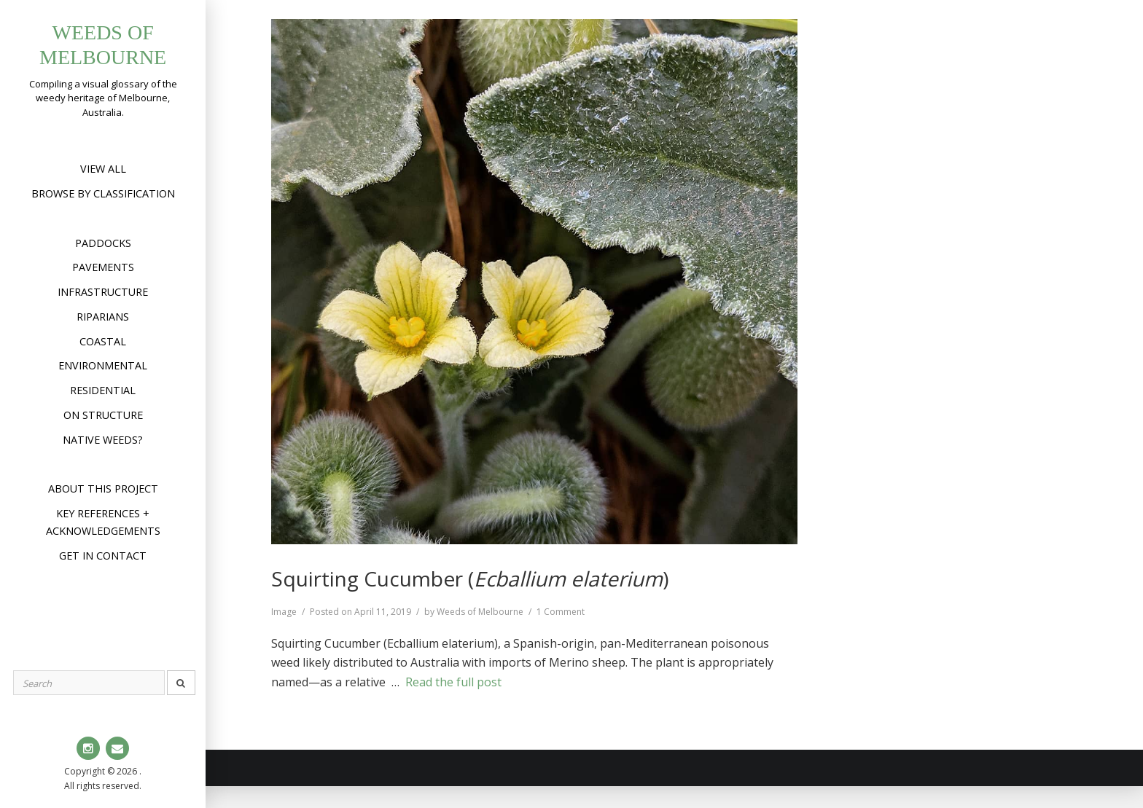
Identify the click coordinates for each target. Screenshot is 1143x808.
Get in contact (103, 555)
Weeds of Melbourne (480, 611)
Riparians (103, 316)
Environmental (102, 365)
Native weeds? (103, 440)
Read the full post (453, 682)
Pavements (103, 267)
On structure (103, 415)
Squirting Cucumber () (469, 578)
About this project (103, 488)
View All (103, 169)
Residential (103, 390)
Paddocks (103, 243)
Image (284, 611)
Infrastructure (103, 292)
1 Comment (561, 611)
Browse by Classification (103, 193)
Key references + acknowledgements (103, 522)
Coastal (102, 341)
